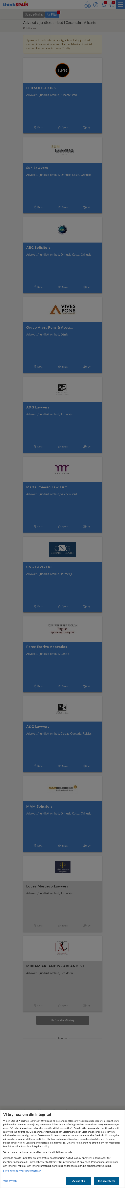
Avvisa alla (78, 1181)
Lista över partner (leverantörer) (22, 1170)
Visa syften (10, 1180)
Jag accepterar (106, 1181)
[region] (62, 1149)
